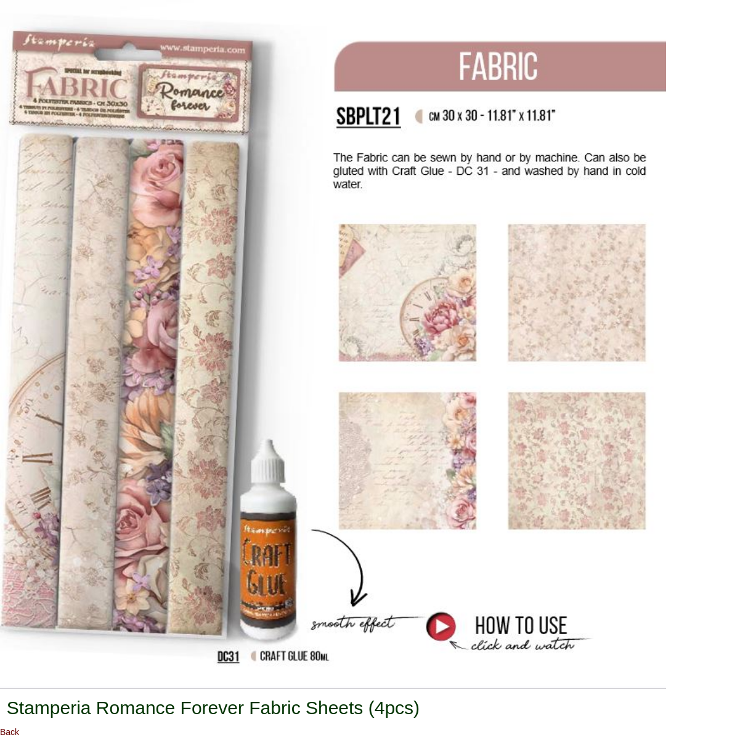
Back (9, 732)
